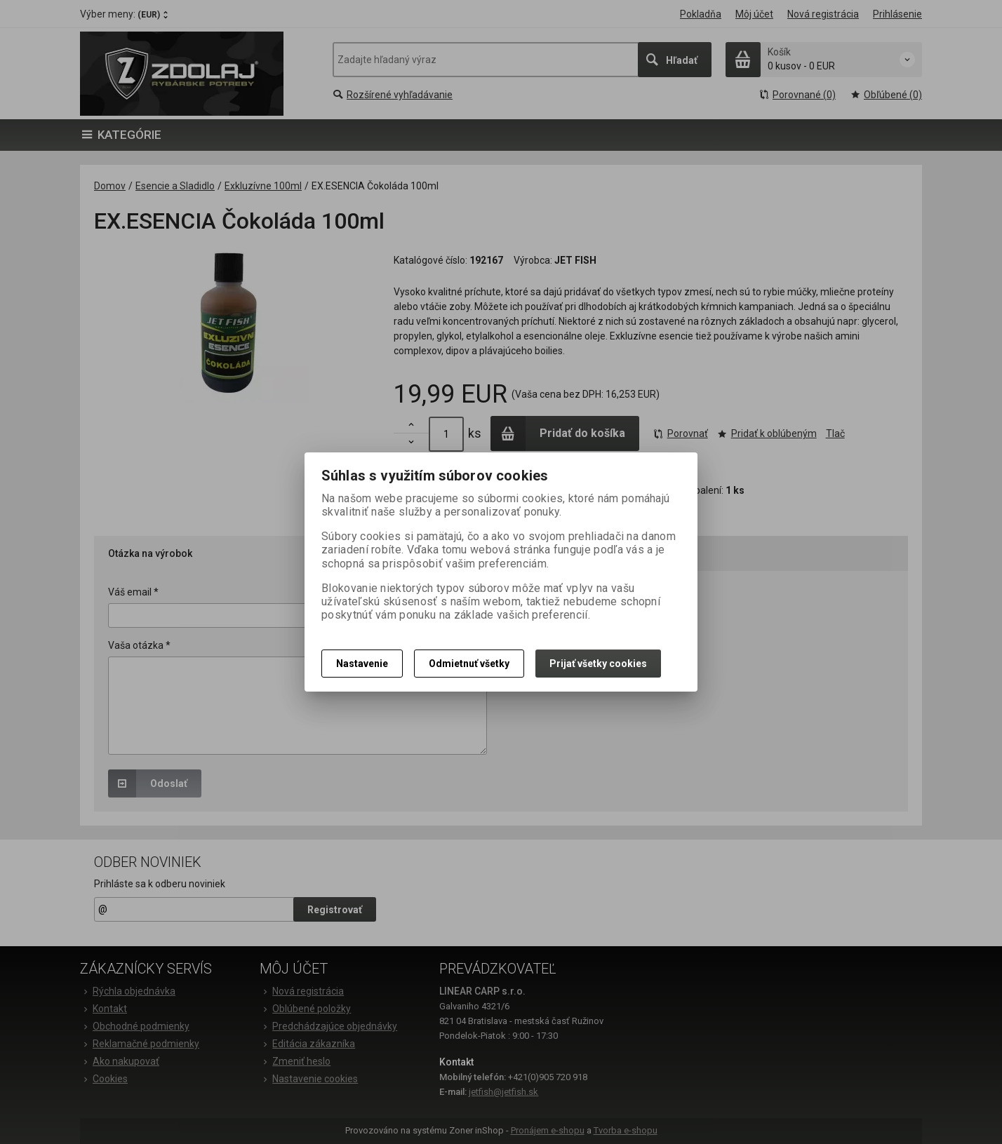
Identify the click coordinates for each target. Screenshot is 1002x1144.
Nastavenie (362, 663)
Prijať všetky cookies (598, 663)
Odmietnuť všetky (469, 663)
